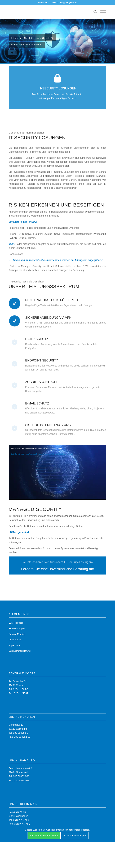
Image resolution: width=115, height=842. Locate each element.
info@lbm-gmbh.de (68, 3)
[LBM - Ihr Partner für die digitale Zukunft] (48, 12)
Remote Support (17, 628)
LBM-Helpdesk (16, 622)
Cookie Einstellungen (75, 835)
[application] (57, 472)
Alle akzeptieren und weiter (44, 835)
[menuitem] (93, 12)
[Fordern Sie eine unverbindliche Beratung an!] (57, 565)
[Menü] (101, 12)
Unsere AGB (15, 639)
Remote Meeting (17, 634)
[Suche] (93, 12)
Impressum (14, 645)
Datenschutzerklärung (19, 651)
